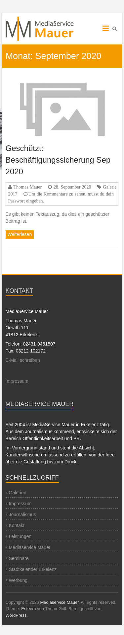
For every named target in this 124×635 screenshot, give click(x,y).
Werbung (18, 580)
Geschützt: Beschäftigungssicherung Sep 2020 (58, 160)
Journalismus (22, 514)
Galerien (17, 492)
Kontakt (16, 525)
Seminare (19, 558)
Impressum (17, 381)
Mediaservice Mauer (30, 547)
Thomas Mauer (28, 187)
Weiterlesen (20, 234)
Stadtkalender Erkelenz (33, 569)
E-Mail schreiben (23, 360)
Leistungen (20, 536)
